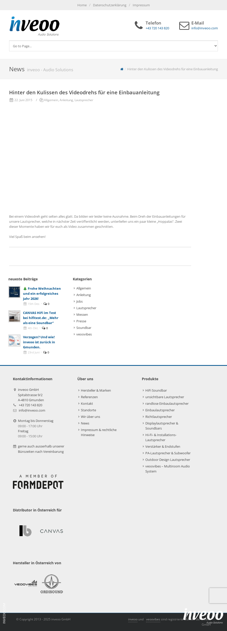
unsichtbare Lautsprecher (164, 397)
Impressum (141, 5)
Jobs (79, 301)
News (85, 423)
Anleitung (66, 100)
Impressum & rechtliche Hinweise (99, 432)
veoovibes (84, 334)
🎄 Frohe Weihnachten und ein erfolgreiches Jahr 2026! (42, 293)
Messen (82, 314)
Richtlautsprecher (158, 416)
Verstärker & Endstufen (162, 446)
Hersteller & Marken (96, 390)
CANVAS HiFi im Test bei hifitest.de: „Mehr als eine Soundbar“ (40, 317)
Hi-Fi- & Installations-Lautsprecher (160, 437)
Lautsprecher (84, 100)
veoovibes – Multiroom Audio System (167, 469)
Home (82, 5)
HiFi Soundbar (156, 390)
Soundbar (83, 327)
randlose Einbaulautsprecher (167, 403)
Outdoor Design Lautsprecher (167, 459)
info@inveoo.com (32, 410)
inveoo (133, 619)
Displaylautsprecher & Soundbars (161, 426)
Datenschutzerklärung (109, 5)
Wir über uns (90, 416)
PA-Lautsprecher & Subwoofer (168, 453)
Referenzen (89, 397)
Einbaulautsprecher (160, 410)
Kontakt (87, 403)
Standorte (88, 410)
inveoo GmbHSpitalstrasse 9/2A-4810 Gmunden (31, 394)
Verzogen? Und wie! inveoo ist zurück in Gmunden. (39, 342)
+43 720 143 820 (30, 405)
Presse (81, 321)
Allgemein (51, 100)
